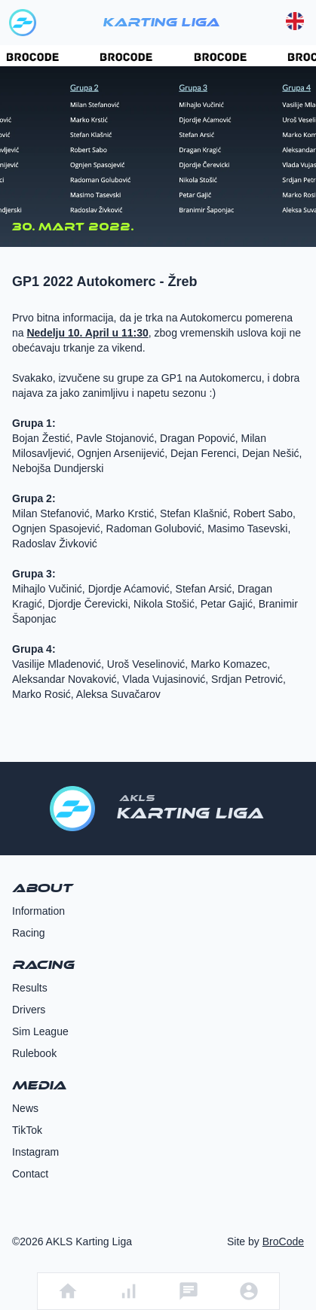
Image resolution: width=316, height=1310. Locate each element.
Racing (28, 933)
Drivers (28, 1010)
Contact (30, 1174)
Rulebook (34, 1053)
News (25, 1108)
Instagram (35, 1152)
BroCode (283, 1241)
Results (30, 988)
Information (38, 911)
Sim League (40, 1031)
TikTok (27, 1130)
